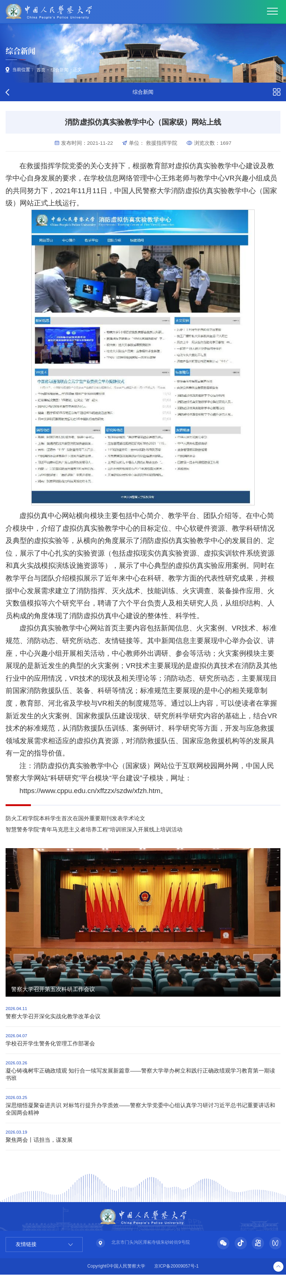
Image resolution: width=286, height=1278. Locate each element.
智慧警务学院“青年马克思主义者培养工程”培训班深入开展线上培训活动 (94, 830)
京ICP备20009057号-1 (176, 1269)
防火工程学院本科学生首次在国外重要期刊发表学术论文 (75, 819)
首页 (41, 70)
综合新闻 (60, 70)
